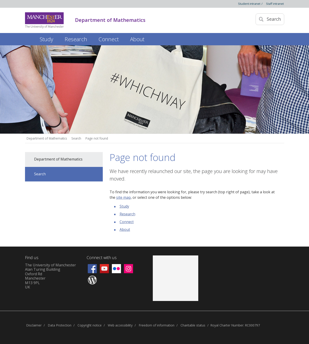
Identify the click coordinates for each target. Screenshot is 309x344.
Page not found (96, 138)
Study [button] (46, 39)
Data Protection (59, 325)
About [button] (137, 39)
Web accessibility (120, 325)
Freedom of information (156, 325)
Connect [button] (108, 39)
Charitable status (193, 325)
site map (123, 197)
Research (127, 214)
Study (124, 206)
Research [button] (76, 39)
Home (29, 38)
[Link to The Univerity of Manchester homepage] (44, 20)
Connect (127, 221)
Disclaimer (34, 325)
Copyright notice (90, 325)
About (125, 229)
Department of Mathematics (47, 138)
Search (76, 138)
